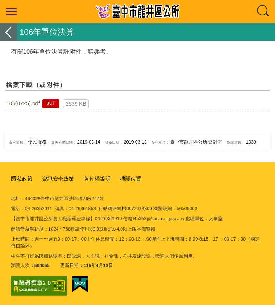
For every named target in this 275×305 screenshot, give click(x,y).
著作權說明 (88, 178)
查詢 (263, 11)
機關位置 (118, 178)
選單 (11, 11)
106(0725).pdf (23, 103)
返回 (8, 32)
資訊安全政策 (53, 178)
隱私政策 (20, 178)
